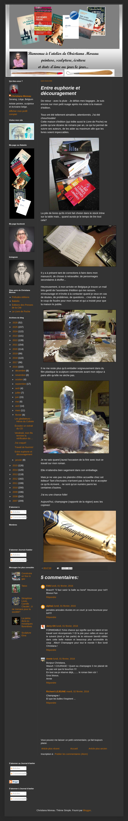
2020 (15, 349)
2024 (15, 331)
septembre (21, 384)
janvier (19, 460)
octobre (19, 379)
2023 (15, 336)
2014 (15, 470)
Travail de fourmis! (24, 447)
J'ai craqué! (20, 443)
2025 (15, 327)
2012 (15, 478)
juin (17, 397)
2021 (15, 344)
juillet (18, 392)
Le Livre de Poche (21, 311)
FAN (48, 586)
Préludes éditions (20, 297)
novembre (20, 375)
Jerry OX (51, 626)
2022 (15, 340)
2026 (15, 322)
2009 (15, 492)
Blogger (87, 810)
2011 (15, 483)
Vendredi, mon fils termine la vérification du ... (24, 436)
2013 (15, 474)
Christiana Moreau (21, 96)
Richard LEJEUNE (56, 691)
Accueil (74, 748)
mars (18, 410)
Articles (15, 512)
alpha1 (49, 606)
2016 (15, 367)
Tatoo (24, 586)
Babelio (15, 301)
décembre (20, 370)
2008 (15, 496)
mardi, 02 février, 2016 (77, 691)
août (17, 388)
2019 (15, 353)
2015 (15, 465)
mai (17, 401)
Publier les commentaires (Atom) (71, 754)
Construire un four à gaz (27, 576)
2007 (15, 501)
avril (17, 406)
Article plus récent (50, 748)
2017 (15, 362)
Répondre (51, 597)
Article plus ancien (98, 748)
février (18, 415)
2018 (15, 358)
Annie (49, 658)
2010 (15, 487)
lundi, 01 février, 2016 (62, 586)
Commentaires (19, 517)
